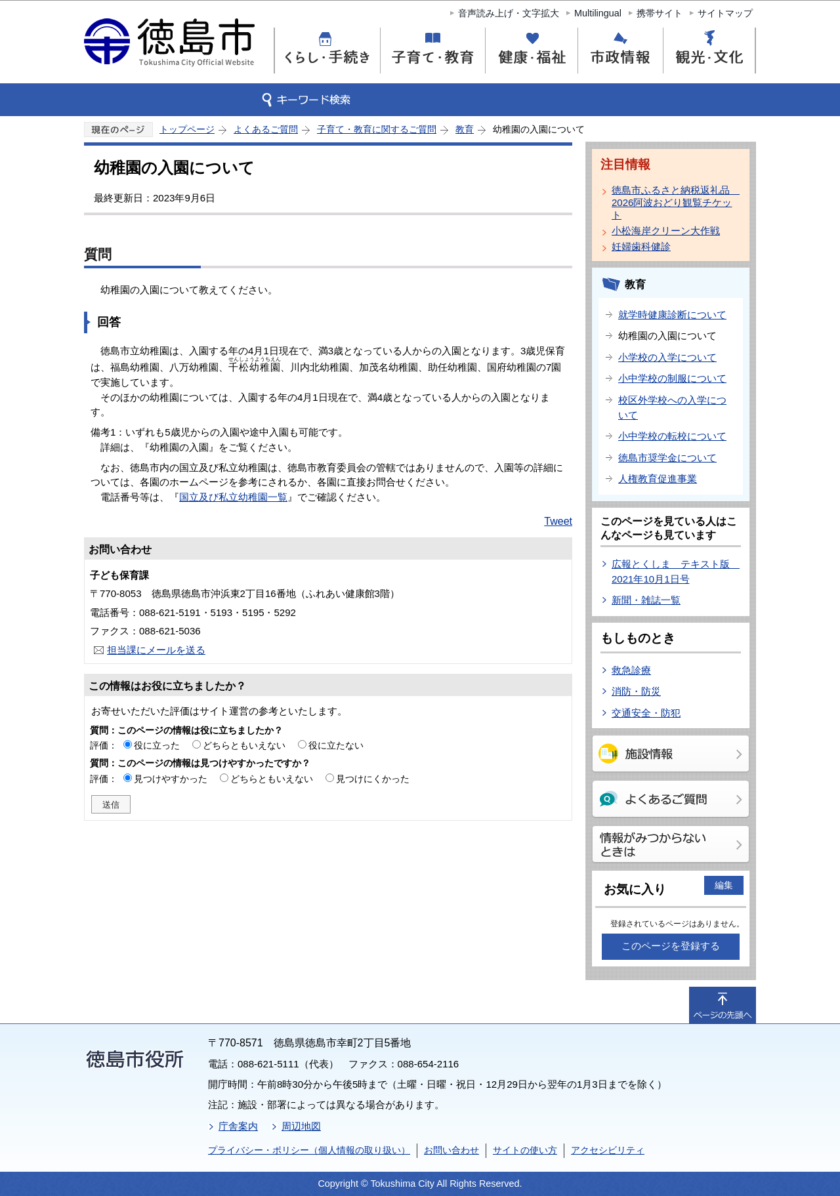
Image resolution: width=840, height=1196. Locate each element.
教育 (464, 129)
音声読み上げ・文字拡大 (508, 13)
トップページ (187, 129)
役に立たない (336, 745)
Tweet (558, 521)
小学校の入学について (667, 357)
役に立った (157, 745)
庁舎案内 (238, 1126)
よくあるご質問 (266, 129)
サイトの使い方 (525, 1150)
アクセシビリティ (607, 1150)
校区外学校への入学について (672, 407)
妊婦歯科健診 (641, 246)
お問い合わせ (451, 1150)
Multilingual (597, 13)
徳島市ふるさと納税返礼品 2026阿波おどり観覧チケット (673, 202)
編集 (724, 885)
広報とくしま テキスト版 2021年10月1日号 (676, 571)
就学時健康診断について (672, 314)
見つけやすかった (170, 778)
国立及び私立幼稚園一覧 (233, 497)
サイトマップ (725, 13)
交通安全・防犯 (646, 712)
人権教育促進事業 (657, 478)
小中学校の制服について (672, 378)
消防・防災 (636, 691)
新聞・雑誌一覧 (646, 600)
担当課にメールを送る (156, 649)
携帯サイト (659, 13)
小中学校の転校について (672, 436)
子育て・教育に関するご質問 (376, 129)
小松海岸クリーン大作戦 (666, 230)
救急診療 (631, 670)
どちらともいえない (244, 745)
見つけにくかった (373, 778)
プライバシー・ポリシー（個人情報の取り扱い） (309, 1150)
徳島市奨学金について (667, 457)
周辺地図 (301, 1126)
